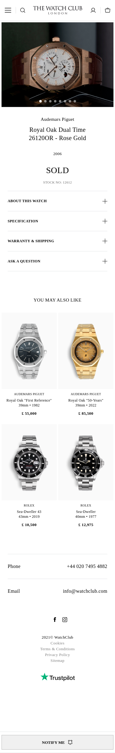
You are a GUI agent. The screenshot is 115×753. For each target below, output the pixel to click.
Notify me (57, 742)
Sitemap (57, 660)
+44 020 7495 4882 (87, 566)
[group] (57, 64)
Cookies (57, 643)
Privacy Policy (57, 654)
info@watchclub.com (85, 591)
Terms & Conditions (57, 649)
